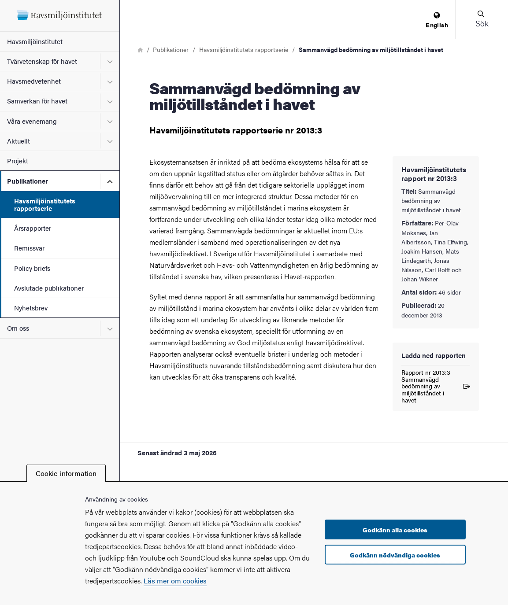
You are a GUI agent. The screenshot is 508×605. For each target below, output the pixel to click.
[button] (481, 19)
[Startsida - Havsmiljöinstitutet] (59, 15)
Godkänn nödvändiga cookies (395, 554)
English (437, 20)
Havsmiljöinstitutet (35, 41)
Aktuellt (18, 140)
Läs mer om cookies (175, 580)
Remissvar (29, 247)
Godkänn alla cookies (395, 529)
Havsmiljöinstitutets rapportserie (44, 204)
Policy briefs (32, 268)
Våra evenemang (32, 120)
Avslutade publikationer (49, 287)
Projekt (17, 160)
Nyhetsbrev (31, 307)
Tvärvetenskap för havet (42, 61)
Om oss (18, 327)
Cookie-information (66, 473)
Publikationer (27, 180)
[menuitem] (437, 20)
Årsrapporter (32, 227)
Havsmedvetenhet (34, 80)
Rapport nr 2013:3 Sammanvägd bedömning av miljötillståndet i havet (435, 386)
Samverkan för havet (37, 100)
